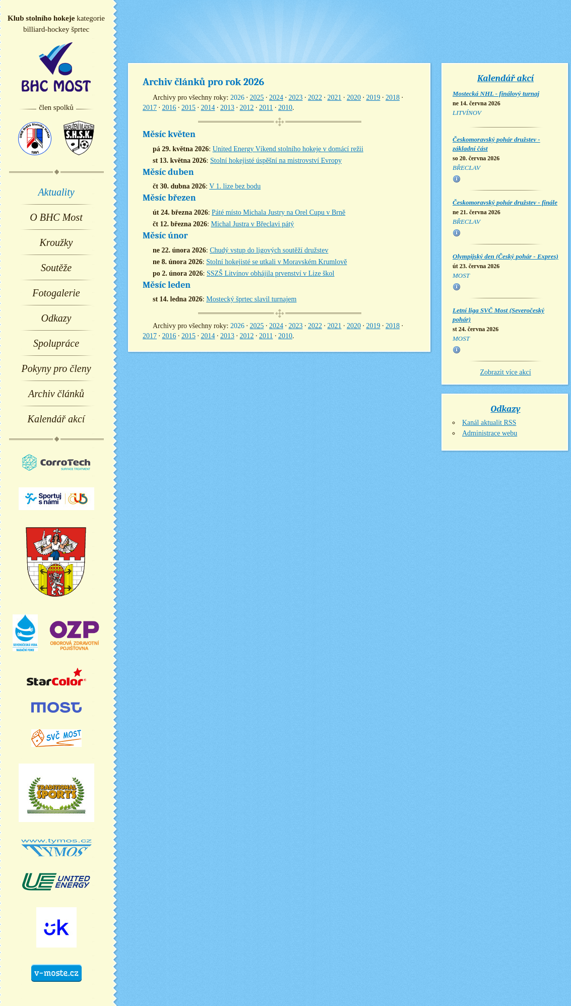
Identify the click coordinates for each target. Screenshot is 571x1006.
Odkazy (56, 318)
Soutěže (56, 267)
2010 (285, 107)
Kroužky (56, 242)
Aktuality (56, 192)
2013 (227, 107)
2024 (276, 97)
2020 (354, 97)
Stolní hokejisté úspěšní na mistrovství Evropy (276, 160)
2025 (256, 97)
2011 (266, 107)
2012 (247, 107)
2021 (334, 97)
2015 (188, 107)
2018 (393, 97)
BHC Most (56, 67)
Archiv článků (56, 393)
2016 (169, 107)
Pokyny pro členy (56, 368)
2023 (295, 97)
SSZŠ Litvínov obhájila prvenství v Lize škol (271, 273)
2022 (315, 97)
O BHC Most (56, 217)
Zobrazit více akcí (505, 372)
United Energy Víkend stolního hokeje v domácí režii (288, 149)
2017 (150, 107)
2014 (208, 107)
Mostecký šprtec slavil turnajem (251, 299)
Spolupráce (56, 343)
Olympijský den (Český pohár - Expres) (505, 256)
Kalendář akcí (56, 418)
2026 (237, 97)
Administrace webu (489, 433)
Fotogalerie (56, 292)
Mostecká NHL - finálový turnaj (496, 93)
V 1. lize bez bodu (235, 186)
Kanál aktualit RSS (489, 422)
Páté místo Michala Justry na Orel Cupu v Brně (278, 212)
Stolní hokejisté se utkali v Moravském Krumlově (276, 262)
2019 (373, 97)
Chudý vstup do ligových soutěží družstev (269, 250)
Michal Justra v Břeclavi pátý (252, 224)
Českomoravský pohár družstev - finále (505, 202)
